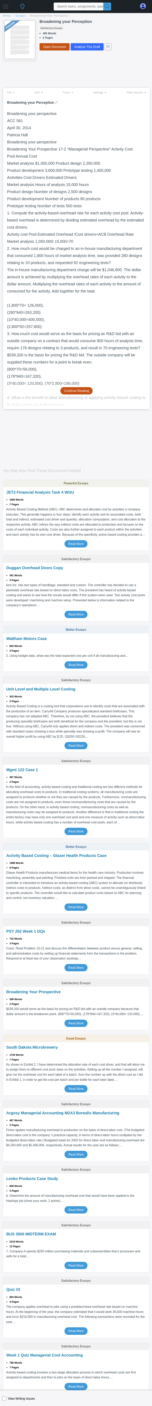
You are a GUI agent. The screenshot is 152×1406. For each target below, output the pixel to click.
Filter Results (136, 92)
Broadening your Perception (49, 15)
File (10, 92)
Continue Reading (76, 390)
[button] (5, 5)
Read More (76, 544)
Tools (68, 92)
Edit (39, 92)
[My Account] (144, 6)
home (7, 15)
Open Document (54, 47)
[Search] (107, 6)
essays (20, 15)
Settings (99, 92)
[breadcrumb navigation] (76, 16)
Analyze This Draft (87, 47)
